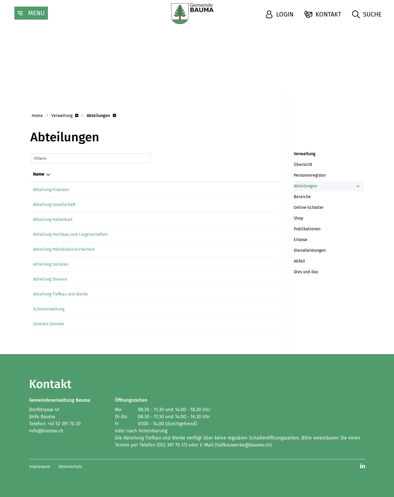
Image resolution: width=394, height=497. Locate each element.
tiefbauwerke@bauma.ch (206, 294)
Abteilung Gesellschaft (54, 204)
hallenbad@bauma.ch (203, 219)
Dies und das (306, 271)
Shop (298, 218)
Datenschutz (70, 466)
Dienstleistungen (310, 250)
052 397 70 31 (154, 294)
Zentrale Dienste (48, 323)
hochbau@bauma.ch (202, 234)
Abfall (299, 261)
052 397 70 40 (154, 279)
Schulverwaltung (48, 308)
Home (37, 115)
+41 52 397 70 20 (64, 424)
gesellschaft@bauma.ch (205, 204)
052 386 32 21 (154, 308)
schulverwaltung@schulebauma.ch (215, 308)
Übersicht (303, 164)
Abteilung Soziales (50, 264)
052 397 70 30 (154, 234)
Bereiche (302, 196)
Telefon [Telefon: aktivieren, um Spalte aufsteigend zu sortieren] (149, 174)
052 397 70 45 (154, 189)
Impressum (39, 466)
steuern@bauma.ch (201, 279)
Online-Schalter (309, 207)
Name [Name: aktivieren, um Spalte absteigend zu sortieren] (38, 174)
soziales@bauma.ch (201, 264)
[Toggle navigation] (31, 13)
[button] (65, 116)
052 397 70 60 (154, 204)
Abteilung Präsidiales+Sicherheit (64, 249)
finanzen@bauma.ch (201, 189)
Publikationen (307, 228)
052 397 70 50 (154, 264)
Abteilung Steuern (50, 279)
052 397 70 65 (154, 249)
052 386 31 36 (154, 219)
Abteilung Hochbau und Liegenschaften (70, 234)
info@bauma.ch (197, 249)
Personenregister (310, 175)
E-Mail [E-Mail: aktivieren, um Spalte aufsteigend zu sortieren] (188, 174)
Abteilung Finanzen (51, 189)
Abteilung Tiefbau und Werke (60, 294)
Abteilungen (306, 187)
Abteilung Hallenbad (53, 219)
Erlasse (300, 239)
